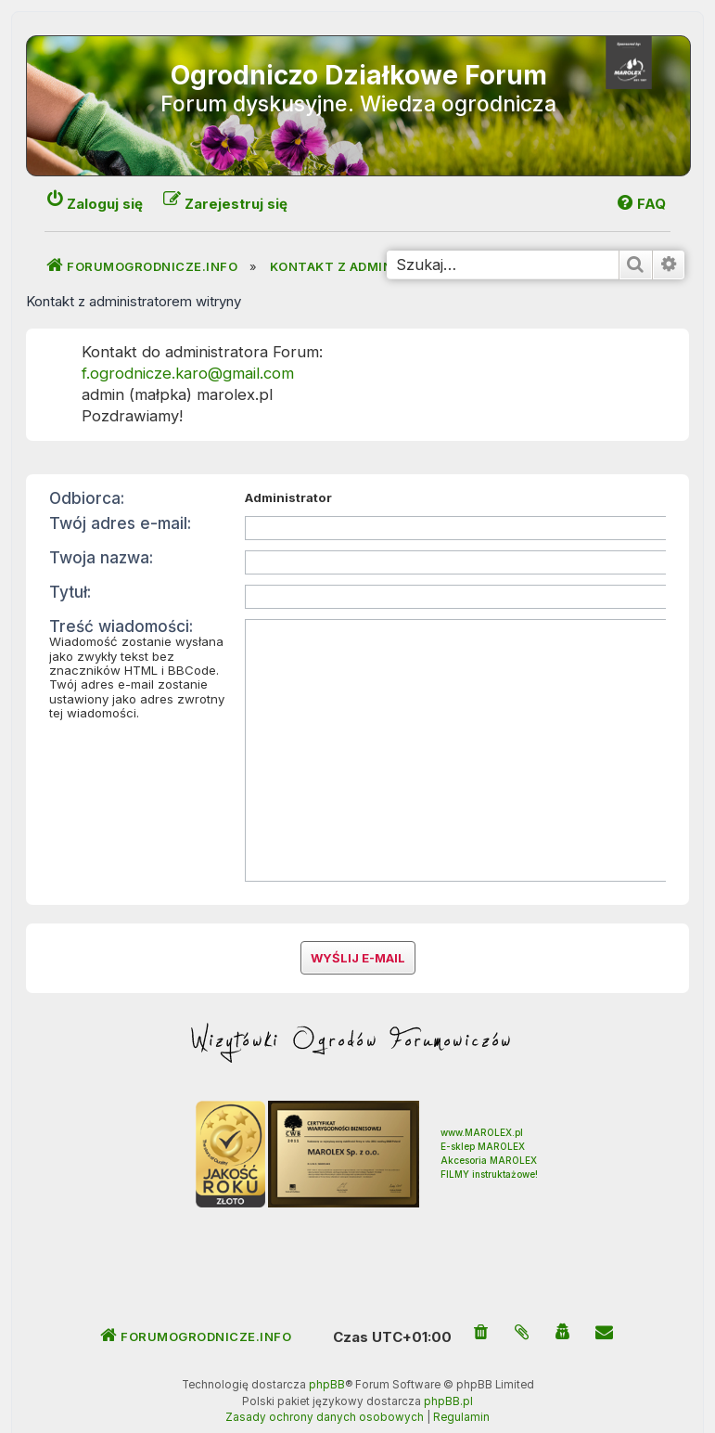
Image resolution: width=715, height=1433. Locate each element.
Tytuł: (70, 591)
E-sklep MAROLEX (482, 1117)
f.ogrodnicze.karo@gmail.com (188, 373)
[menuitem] (481, 1304)
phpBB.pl (448, 1372)
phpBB (327, 1355)
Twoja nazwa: (101, 557)
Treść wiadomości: (121, 626)
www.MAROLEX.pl (481, 1103)
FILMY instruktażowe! (489, 1145)
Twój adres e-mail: (120, 523)
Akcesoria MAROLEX (488, 1131)
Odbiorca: (86, 498)
